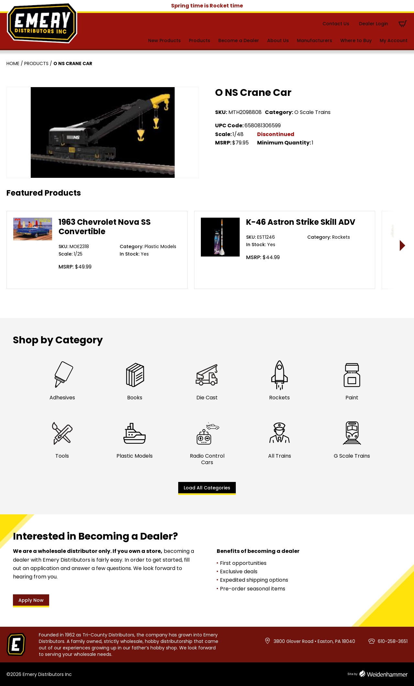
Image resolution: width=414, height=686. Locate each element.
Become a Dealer (238, 40)
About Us (278, 40)
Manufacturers (314, 40)
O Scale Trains (312, 112)
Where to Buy (356, 40)
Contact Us (335, 23)
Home (12, 63)
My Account (394, 40)
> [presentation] (402, 245)
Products (199, 40)
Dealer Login (373, 23)
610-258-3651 (393, 641)
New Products (164, 40)
